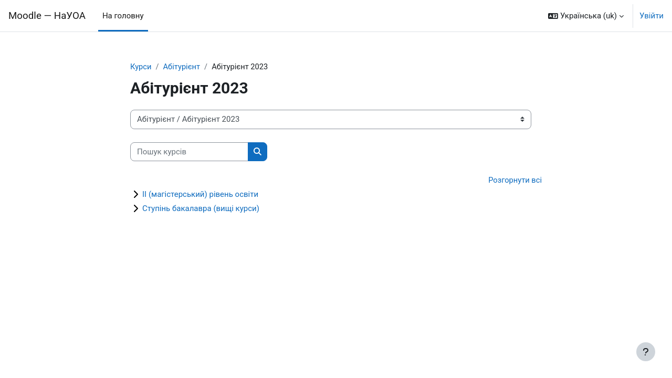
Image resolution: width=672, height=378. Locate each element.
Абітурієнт (183, 66)
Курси (141, 66)
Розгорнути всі (514, 180)
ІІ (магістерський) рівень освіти (200, 195)
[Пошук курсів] (189, 152)
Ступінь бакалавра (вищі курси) (200, 209)
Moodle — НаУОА (47, 16)
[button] (586, 16)
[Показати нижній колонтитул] (645, 351)
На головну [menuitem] (123, 15)
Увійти (651, 15)
